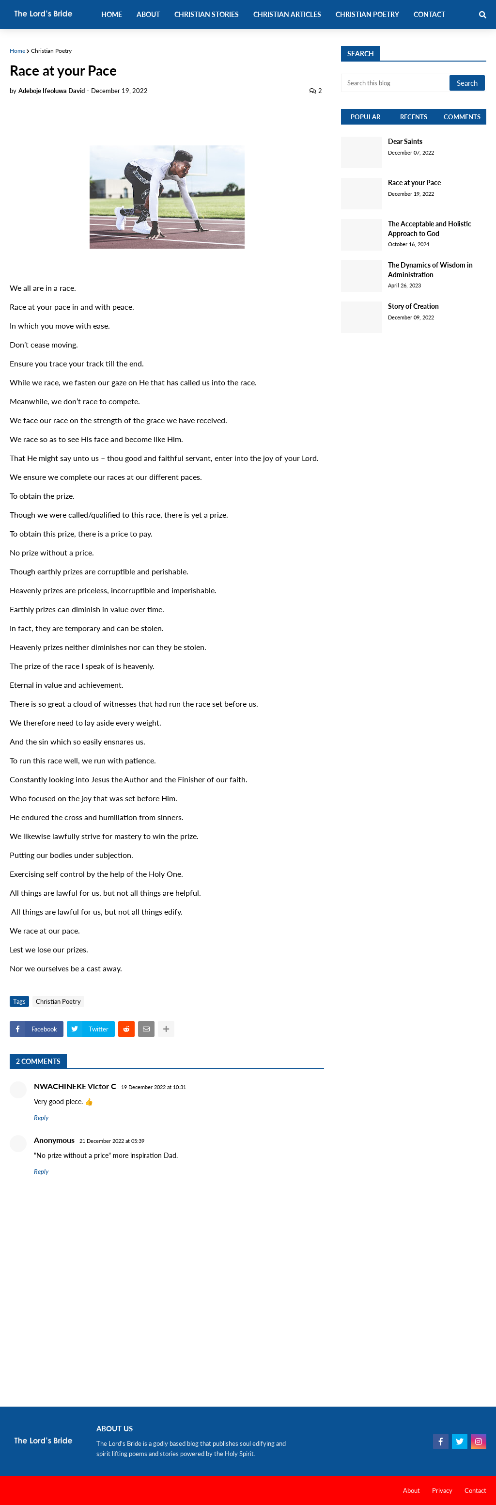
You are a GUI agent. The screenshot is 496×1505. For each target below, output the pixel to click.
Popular (365, 117)
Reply (41, 1118)
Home (17, 50)
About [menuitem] (148, 14)
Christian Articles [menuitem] (287, 14)
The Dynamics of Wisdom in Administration (430, 270)
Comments (462, 117)
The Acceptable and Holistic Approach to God (429, 229)
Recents (413, 117)
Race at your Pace (414, 182)
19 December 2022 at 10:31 (153, 1087)
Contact (475, 1490)
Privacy (442, 1490)
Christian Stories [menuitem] (206, 14)
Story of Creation (413, 306)
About (411, 1490)
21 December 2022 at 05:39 (111, 1141)
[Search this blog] (396, 83)
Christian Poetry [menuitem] (367, 14)
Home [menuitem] (111, 14)
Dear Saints (405, 141)
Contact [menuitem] (429, 14)
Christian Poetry (51, 50)
